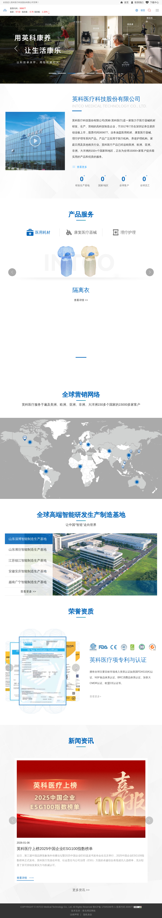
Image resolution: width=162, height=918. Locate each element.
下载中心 (154, 2)
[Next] (143, 49)
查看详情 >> (81, 311)
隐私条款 (87, 914)
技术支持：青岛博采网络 (83, 910)
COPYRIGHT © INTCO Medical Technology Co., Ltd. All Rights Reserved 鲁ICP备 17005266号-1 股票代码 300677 (76, 907)
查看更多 (82, 167)
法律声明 (74, 914)
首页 (126, 2)
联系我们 (139, 2)
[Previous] (16, 49)
